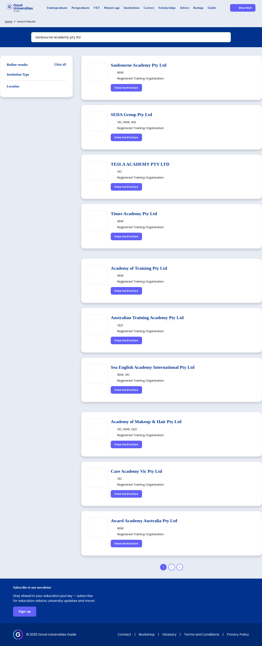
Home (8, 21)
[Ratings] (198, 7)
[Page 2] (171, 567)
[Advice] (184, 7)
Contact (124, 634)
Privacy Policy (238, 634)
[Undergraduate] (57, 7)
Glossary (169, 634)
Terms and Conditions (201, 634)
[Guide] (212, 7)
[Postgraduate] (80, 7)
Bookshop (147, 634)
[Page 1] (163, 567)
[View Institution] (126, 88)
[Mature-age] (112, 7)
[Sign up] (24, 612)
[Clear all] (60, 64)
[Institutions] (131, 7)
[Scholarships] (167, 7)
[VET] (97, 7)
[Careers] (149, 7)
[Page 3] (179, 567)
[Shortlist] (242, 8)
